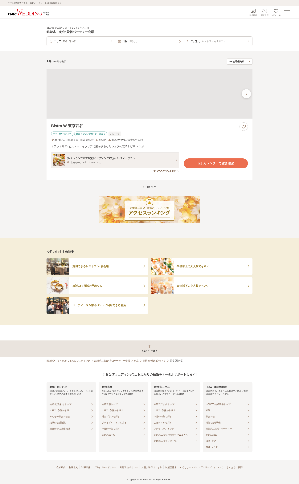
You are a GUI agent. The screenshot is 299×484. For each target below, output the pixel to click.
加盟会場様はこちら (151, 467)
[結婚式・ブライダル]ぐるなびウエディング (68, 360)
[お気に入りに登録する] (244, 126)
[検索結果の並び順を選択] (239, 62)
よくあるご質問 (235, 467)
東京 (136, 360)
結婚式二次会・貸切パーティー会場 (112, 360)
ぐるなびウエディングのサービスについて (201, 467)
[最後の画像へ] (246, 93)
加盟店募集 (171, 467)
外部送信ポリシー (129, 467)
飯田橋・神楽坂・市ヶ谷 (154, 360)
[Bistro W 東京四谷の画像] (149, 94)
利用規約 (73, 467)
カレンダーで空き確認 (216, 163)
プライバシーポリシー (105, 467)
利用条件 (85, 467)
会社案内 (61, 467)
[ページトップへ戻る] (149, 348)
